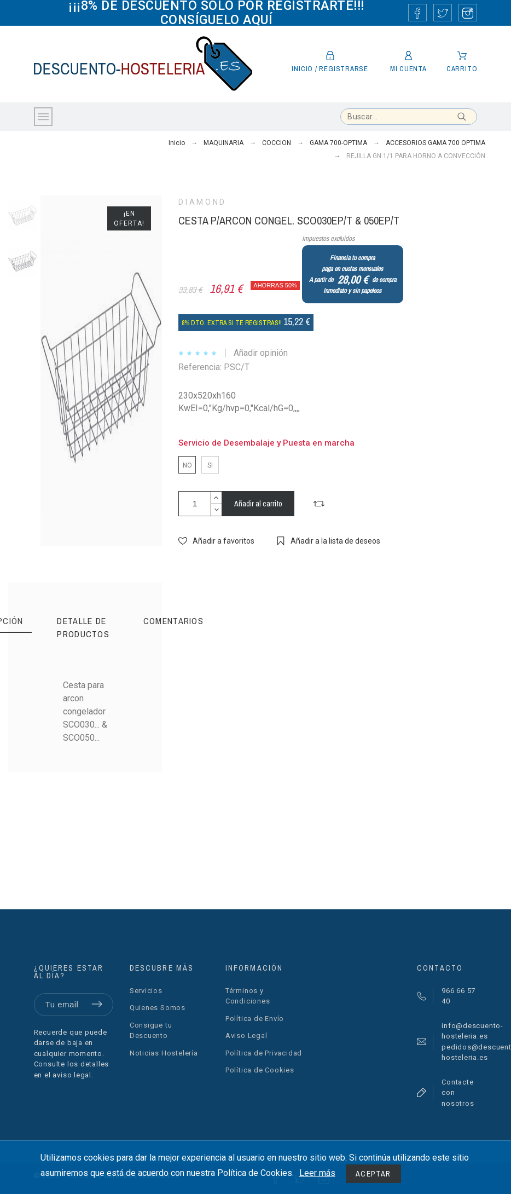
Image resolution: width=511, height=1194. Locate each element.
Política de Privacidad (263, 1053)
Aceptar (373, 1174)
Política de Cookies (259, 1070)
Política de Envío (254, 1018)
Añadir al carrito (258, 504)
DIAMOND (202, 202)
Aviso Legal (246, 1035)
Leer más (317, 1173)
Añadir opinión (261, 353)
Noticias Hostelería (164, 1053)
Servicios (146, 991)
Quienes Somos (157, 1007)
